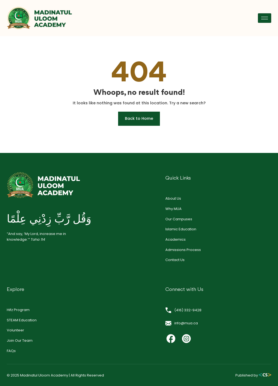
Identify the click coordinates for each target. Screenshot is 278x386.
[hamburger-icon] (264, 18)
